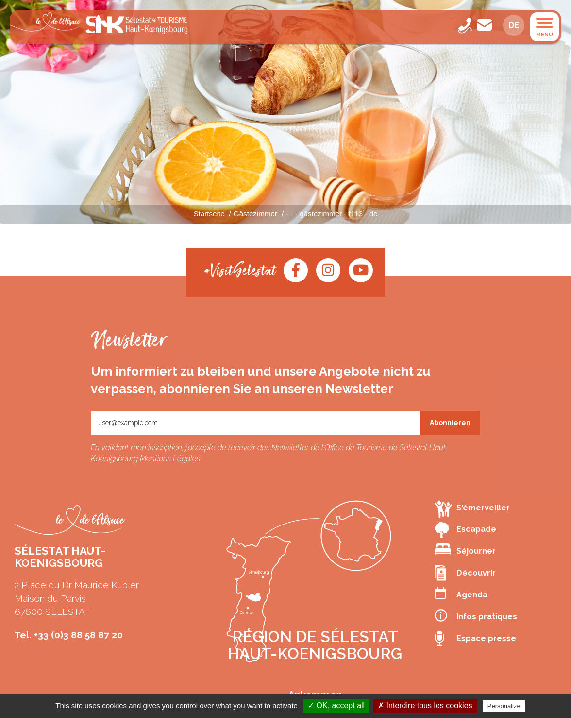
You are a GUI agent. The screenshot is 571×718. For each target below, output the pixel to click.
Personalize (504, 706)
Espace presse (475, 639)
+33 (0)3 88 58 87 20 (78, 635)
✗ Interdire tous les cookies (425, 705)
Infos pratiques (476, 615)
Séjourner (465, 549)
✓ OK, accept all (336, 705)
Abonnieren (450, 423)
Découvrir (465, 573)
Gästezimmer (255, 214)
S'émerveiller (472, 508)
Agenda (461, 593)
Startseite (208, 214)
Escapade (465, 530)
